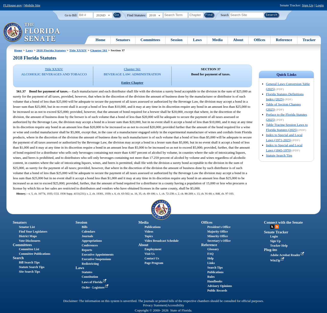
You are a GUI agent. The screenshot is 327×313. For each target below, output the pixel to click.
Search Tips (215, 267)
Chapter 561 (98, 50)
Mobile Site (32, 5)
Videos (149, 231)
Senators (123, 40)
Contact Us (152, 258)
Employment (153, 249)
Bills (85, 227)
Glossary (213, 249)
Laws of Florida (94, 282)
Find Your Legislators (33, 231)
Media (217, 40)
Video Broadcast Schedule (162, 241)
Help (210, 258)
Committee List (29, 249)
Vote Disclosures (29, 241)
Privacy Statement (154, 305)
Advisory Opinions (219, 286)
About (238, 40)
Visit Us (150, 254)
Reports (87, 250)
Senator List (27, 227)
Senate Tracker (276, 232)
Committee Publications (34, 254)
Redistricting (90, 264)
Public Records (217, 290)
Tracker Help (279, 245)
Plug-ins (270, 250)
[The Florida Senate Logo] (32, 32)
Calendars (88, 231)
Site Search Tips (29, 271)
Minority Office (217, 236)
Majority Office (217, 231)
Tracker (309, 40)
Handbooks (214, 281)
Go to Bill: (71, 15)
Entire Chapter (132, 83)
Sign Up (307, 5)
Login (320, 5)
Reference (284, 40)
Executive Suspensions (96, 259)
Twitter (272, 227)
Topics (149, 236)
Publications (153, 227)
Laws (197, 40)
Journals (87, 236)
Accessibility (175, 305)
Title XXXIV (78, 50)
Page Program (154, 263)
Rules (211, 277)
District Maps (28, 236)
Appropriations (92, 241)
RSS (277, 227)
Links (211, 263)
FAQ (210, 254)
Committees (150, 40)
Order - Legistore (96, 287)
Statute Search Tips (279, 155)
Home (100, 40)
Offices (259, 40)
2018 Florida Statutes (51, 50)
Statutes (87, 272)
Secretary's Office (218, 241)
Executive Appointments (98, 254)
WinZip (277, 260)
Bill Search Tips (29, 262)
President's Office (218, 227)
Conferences (90, 245)
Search (225, 14)
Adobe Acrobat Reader (287, 255)
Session (177, 40)
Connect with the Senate (283, 222)
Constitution (90, 277)
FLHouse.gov (12, 5)
